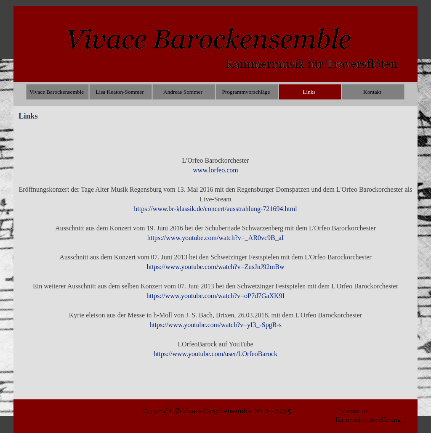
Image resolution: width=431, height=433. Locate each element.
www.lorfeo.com (215, 170)
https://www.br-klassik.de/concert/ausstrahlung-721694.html (215, 208)
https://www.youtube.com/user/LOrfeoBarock (215, 353)
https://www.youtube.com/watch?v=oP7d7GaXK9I (215, 295)
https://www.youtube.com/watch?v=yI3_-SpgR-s (215, 324)
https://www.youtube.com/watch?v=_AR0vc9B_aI (215, 237)
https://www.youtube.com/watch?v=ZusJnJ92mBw (215, 266)
